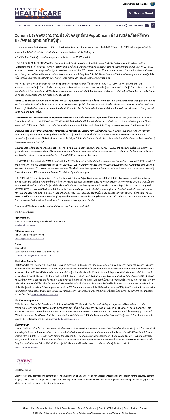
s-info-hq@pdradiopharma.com (29, 238)
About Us (101, 25)
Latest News (22, 25)
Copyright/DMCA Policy (110, 408)
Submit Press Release (65, 408)
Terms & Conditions (87, 408)
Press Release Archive (41, 408)
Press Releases (44, 25)
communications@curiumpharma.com (33, 255)
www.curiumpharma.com (26, 347)
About (26, 408)
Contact (84, 25)
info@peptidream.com (25, 225)
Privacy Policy (130, 408)
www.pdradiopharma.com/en (65, 319)
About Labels (65, 25)
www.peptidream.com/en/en (44, 294)
